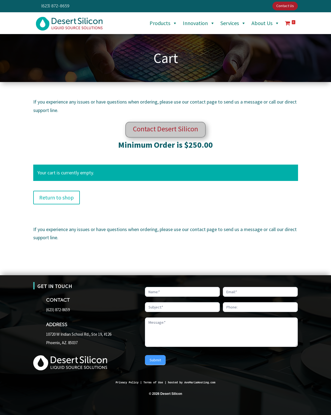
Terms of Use (153, 382)
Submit (155, 360)
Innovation (199, 23)
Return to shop (56, 197)
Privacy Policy (127, 382)
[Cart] (290, 23)
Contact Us (285, 5)
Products (163, 23)
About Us (265, 23)
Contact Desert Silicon (165, 128)
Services (233, 23)
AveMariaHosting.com (199, 382)
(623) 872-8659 (58, 309)
